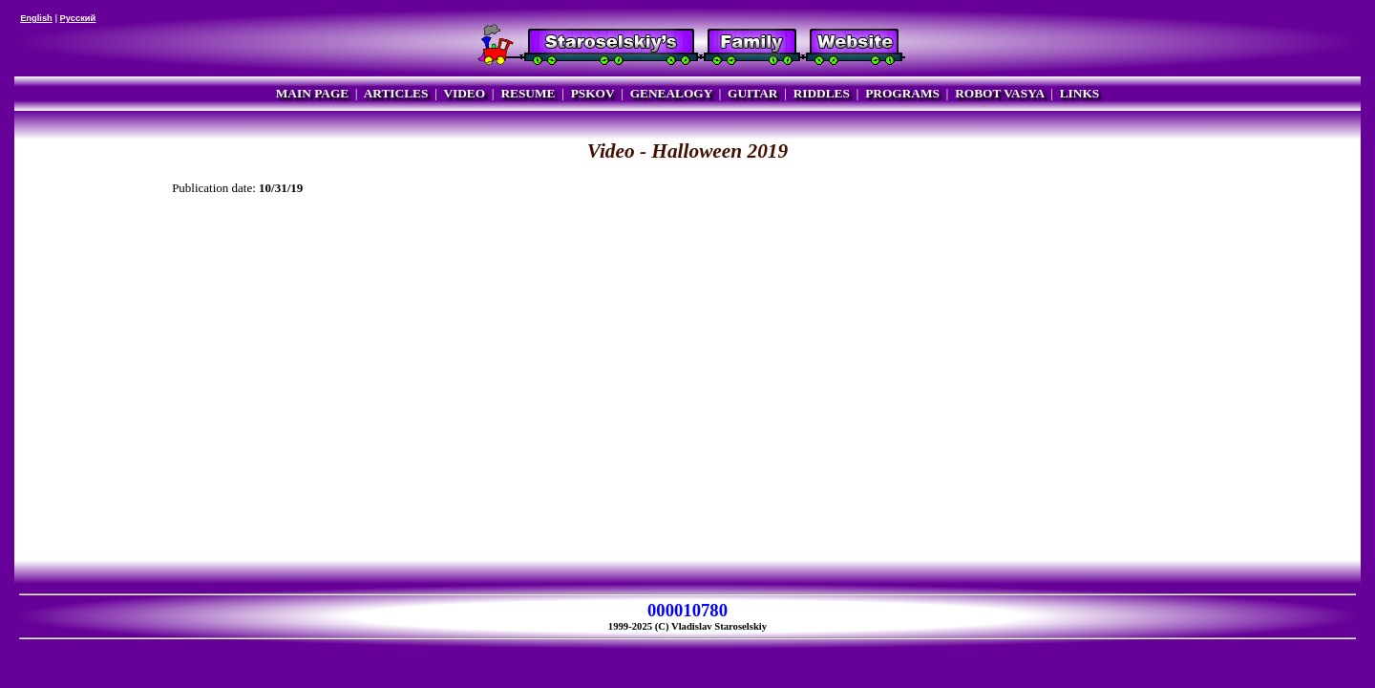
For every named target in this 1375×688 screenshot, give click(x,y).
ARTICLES (396, 93)
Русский (78, 18)
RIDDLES (821, 93)
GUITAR (752, 93)
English (36, 18)
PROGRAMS (902, 93)
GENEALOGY (671, 93)
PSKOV (593, 93)
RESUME (527, 93)
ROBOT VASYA (999, 93)
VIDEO (464, 93)
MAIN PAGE (312, 93)
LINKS (1079, 93)
